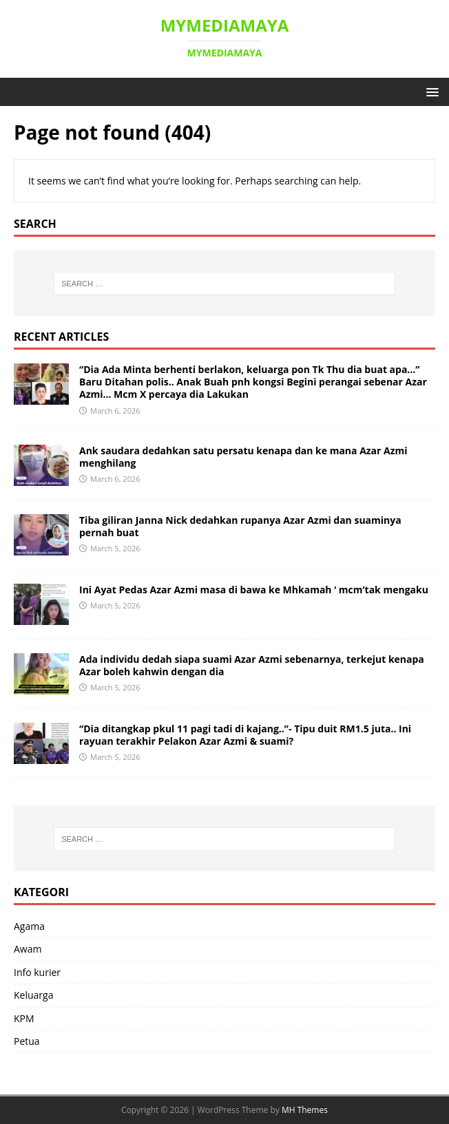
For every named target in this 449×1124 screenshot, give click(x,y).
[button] (430, 91)
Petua (27, 1041)
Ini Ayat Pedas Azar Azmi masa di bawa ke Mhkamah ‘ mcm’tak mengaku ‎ (255, 589)
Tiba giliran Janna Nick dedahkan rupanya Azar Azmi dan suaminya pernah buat (240, 526)
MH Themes (305, 1110)
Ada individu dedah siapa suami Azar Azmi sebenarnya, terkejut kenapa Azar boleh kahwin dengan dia (251, 665)
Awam (27, 948)
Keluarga (33, 994)
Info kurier (37, 972)
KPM (24, 1018)
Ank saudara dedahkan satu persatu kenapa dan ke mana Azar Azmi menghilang (243, 456)
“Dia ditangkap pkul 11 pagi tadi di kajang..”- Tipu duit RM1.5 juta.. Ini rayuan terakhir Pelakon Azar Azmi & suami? (245, 734)
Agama (29, 926)
